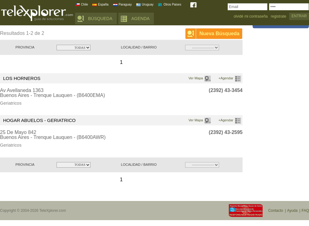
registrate (278, 17)
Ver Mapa (195, 78)
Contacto (275, 210)
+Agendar (225, 78)
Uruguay (148, 4)
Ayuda (292, 210)
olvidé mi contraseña (251, 17)
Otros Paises (172, 4)
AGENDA (140, 18)
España (103, 4)
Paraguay (125, 4)
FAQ (305, 210)
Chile (84, 4)
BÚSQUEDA (100, 18)
